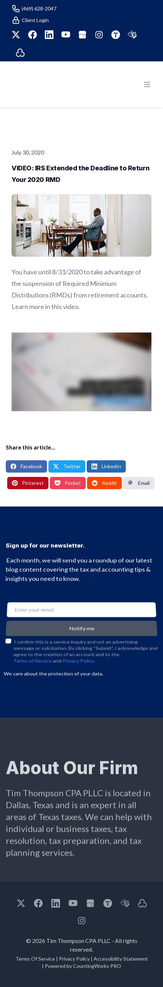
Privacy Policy (78, 651)
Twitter (67, 466)
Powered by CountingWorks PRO (83, 966)
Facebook (26, 466)
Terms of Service (32, 651)
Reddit (104, 483)
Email (139, 483)
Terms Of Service (35, 959)
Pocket (68, 483)
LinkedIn (106, 466)
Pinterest (28, 483)
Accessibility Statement (121, 959)
